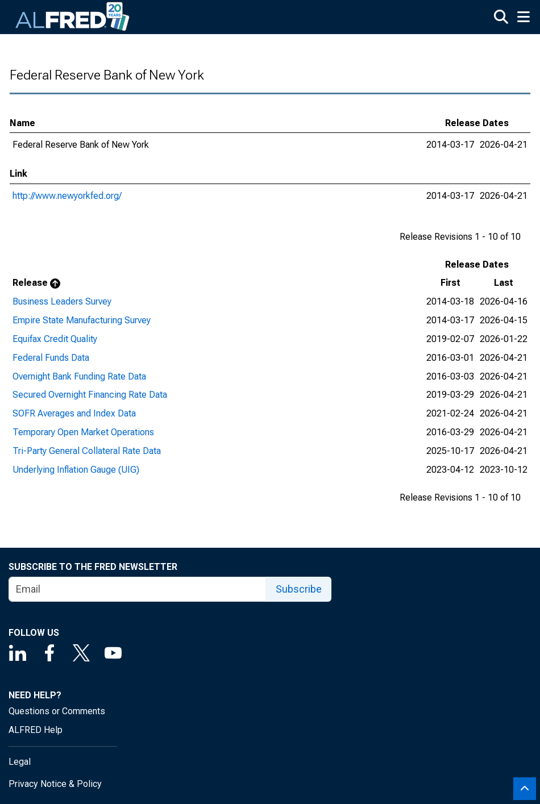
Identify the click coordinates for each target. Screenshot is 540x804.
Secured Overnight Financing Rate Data (90, 394)
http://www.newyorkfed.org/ (67, 195)
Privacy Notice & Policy (55, 783)
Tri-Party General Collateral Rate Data (87, 450)
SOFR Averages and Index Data (74, 413)
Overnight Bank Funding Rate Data (79, 376)
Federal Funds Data (51, 357)
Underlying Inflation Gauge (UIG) (76, 469)
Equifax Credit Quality (55, 339)
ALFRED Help (36, 729)
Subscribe (299, 589)
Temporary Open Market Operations (83, 432)
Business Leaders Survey (62, 301)
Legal (20, 761)
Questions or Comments (57, 711)
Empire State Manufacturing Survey (82, 320)
